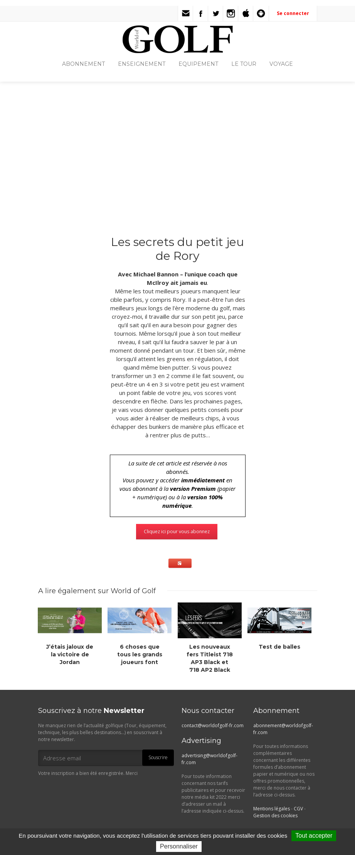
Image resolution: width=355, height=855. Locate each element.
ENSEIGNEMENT (141, 63)
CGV (298, 808)
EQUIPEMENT (198, 63)
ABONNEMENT (83, 63)
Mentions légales (271, 808)
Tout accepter (313, 835)
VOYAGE (281, 63)
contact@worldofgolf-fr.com (213, 725)
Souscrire (158, 757)
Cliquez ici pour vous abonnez (177, 531)
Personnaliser (179, 846)
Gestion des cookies (275, 815)
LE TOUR (243, 63)
